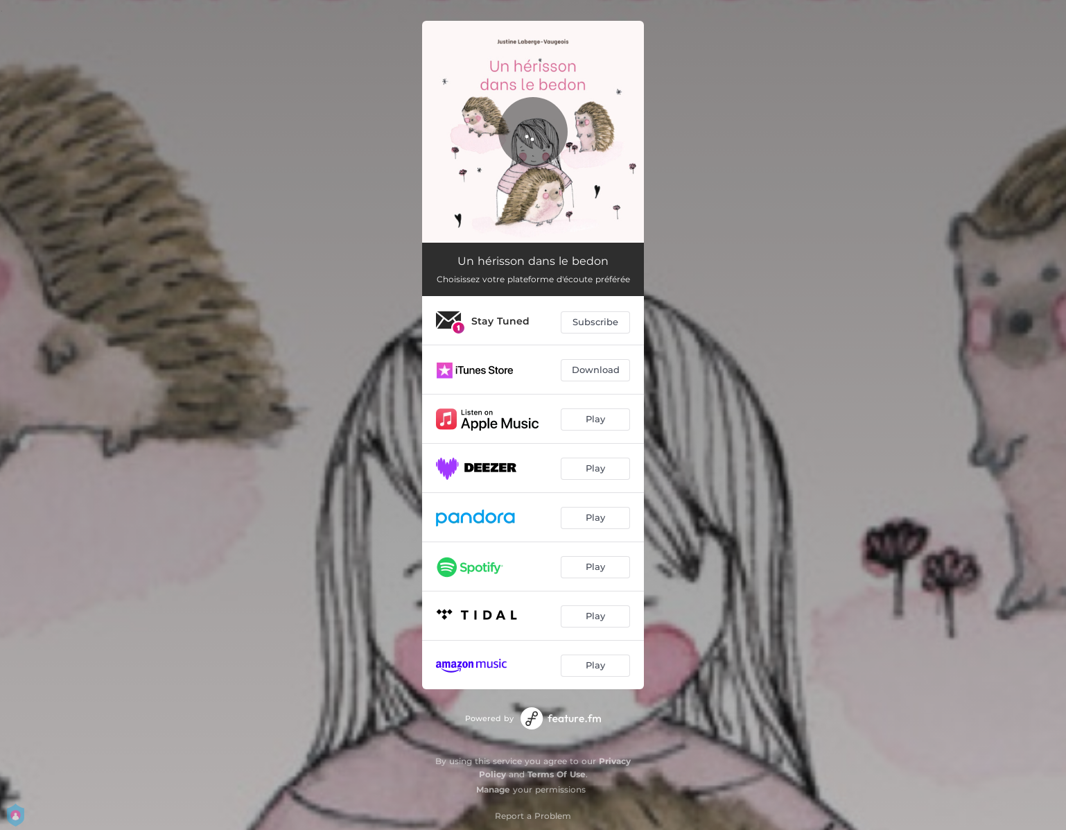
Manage (493, 789)
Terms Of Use (556, 774)
